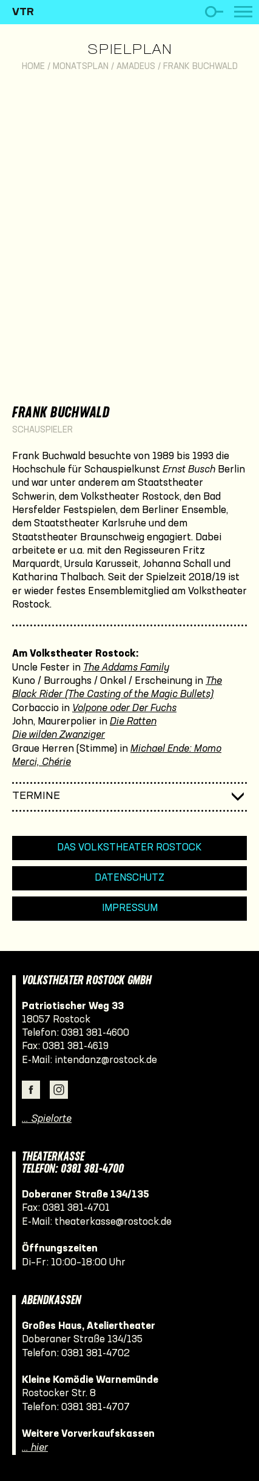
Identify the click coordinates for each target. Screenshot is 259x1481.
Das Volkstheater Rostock (129, 848)
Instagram (59, 1090)
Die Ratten (133, 722)
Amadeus (135, 66)
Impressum (130, 908)
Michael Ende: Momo (175, 749)
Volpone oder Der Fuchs (124, 708)
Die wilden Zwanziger (58, 735)
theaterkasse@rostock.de (113, 1222)
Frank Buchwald (200, 66)
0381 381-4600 (95, 1033)
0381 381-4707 (95, 1407)
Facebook (31, 1090)
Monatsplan (81, 66)
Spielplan (129, 50)
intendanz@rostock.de (106, 1060)
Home (33, 66)
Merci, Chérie (41, 762)
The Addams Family (126, 668)
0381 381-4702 (95, 1353)
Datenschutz (129, 878)
